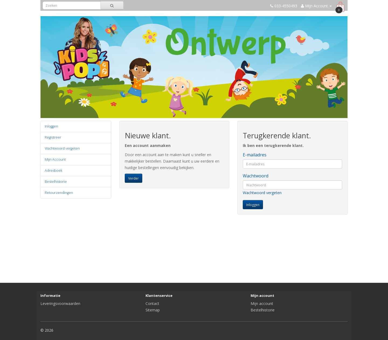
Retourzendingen (59, 192)
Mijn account (262, 303)
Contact (152, 303)
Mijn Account (55, 159)
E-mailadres (254, 155)
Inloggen (51, 126)
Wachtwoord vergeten (62, 148)
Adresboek (53, 170)
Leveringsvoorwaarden (60, 303)
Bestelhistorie (56, 181)
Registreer (53, 137)
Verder (133, 178)
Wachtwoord (255, 176)
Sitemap (153, 309)
